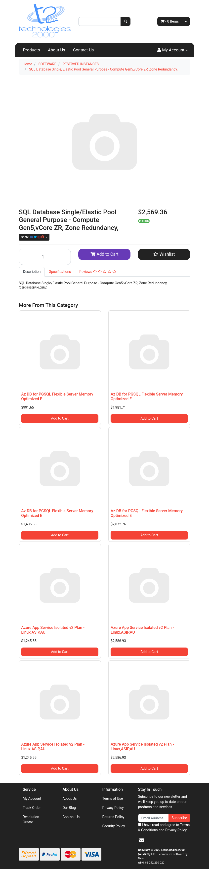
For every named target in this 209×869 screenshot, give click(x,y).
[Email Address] (153, 818)
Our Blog (69, 808)
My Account (32, 798)
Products (31, 49)
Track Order (32, 808)
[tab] (32, 272)
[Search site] (125, 21)
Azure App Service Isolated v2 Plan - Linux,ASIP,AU (52, 630)
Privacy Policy (113, 808)
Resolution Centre (31, 819)
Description (32, 272)
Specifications (60, 272)
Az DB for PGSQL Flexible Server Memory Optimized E (57, 396)
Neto (141, 858)
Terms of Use (112, 798)
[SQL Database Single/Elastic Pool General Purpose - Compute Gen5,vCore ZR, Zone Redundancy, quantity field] (45, 257)
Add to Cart (104, 254)
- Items (170, 21)
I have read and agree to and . (164, 827)
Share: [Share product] (33, 237)
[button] (172, 50)
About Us (56, 49)
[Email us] (141, 840)
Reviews (97, 272)
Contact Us (83, 49)
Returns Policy (113, 817)
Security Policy (113, 826)
